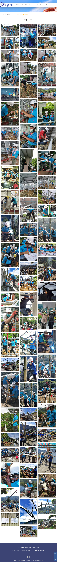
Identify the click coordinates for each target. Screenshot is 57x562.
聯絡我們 (49, 5)
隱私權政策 (41, 560)
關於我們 (21, 5)
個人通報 (53, 5)
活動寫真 (36, 5)
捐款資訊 (31, 5)
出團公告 (17, 5)
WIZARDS (20, 560)
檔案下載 (41, 5)
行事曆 (45, 5)
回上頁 (28, 541)
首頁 (13, 5)
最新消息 (26, 5)
